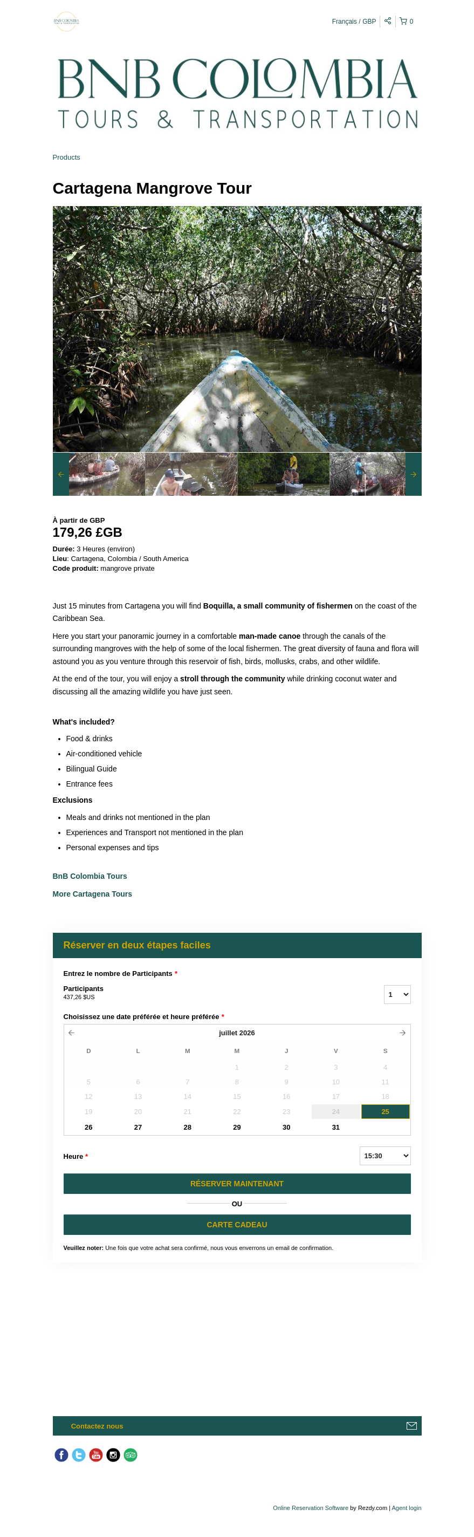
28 (187, 1127)
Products (66, 157)
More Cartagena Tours (93, 894)
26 (88, 1127)
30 (286, 1127)
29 (237, 1127)
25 (385, 1112)
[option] (99, 474)
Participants (210, 993)
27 (138, 1127)
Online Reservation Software (310, 1508)
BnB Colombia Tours (91, 876)
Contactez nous (97, 1426)
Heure (76, 1157)
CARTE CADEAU (237, 1224)
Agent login (406, 1508)
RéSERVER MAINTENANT (237, 1183)
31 (336, 1127)
